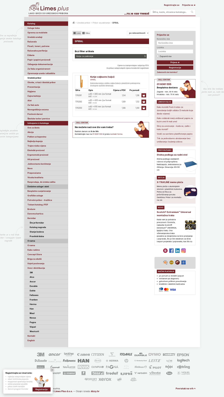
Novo (30, 168)
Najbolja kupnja (35, 141)
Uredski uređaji (34, 37)
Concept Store (34, 254)
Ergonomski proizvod (37, 155)
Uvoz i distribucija (36, 268)
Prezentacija (33, 87)
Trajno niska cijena (36, 146)
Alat (29, 100)
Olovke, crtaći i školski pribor (41, 82)
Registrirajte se (171, 5)
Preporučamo (34, 173)
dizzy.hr (95, 391)
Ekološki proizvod (35, 150)
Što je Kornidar (37, 223)
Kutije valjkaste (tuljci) (102, 76)
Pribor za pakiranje (101, 23)
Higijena (31, 91)
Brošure (31, 209)
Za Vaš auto (33, 105)
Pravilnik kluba (37, 236)
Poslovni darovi (35, 114)
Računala (32, 41)
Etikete (30, 55)
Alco (32, 277)
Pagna (33, 322)
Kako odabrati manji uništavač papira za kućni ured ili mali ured (175, 120)
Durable (33, 286)
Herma (33, 304)
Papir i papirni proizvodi (38, 60)
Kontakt (31, 336)
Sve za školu (33, 127)
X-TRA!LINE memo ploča (170, 182)
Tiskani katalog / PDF (37, 204)
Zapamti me (164, 56)
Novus (33, 318)
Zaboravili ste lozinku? (167, 72)
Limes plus (54, 9)
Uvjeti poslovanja (35, 263)
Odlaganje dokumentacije (40, 64)
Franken (34, 300)
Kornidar (31, 218)
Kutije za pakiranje (110, 56)
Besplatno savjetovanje (39, 191)
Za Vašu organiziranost (38, 69)
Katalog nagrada (38, 227)
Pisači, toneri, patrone (38, 46)
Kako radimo (33, 250)
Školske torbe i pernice (38, 118)
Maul (32, 313)
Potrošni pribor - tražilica (39, 200)
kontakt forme (116, 134)
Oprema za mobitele (37, 32)
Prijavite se (189, 5)
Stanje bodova (37, 232)
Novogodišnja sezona (38, 109)
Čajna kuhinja (34, 96)
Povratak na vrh (184, 388)
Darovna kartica (35, 213)
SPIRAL (93, 80)
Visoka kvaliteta (35, 177)
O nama (31, 245)
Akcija (30, 132)
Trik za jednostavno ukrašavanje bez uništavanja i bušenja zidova (173, 140)
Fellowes (34, 295)
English (31, 340)
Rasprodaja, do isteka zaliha (41, 182)
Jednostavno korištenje (39, 164)
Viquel (33, 327)
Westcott (34, 331)
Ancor (33, 281)
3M (31, 272)
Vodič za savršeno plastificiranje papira (174, 134)
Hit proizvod (33, 159)
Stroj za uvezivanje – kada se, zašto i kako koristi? (173, 127)
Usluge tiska (33, 28)
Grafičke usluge (35, 195)
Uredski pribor (34, 78)
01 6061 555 (97, 134)
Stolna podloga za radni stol (172, 154)
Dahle (32, 290)
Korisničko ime (163, 39)
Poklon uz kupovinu (36, 137)
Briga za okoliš (34, 259)
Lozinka (160, 47)
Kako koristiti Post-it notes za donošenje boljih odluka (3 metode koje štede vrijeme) (175, 110)
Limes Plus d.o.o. (63, 391)
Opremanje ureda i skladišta (41, 73)
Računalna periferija (37, 51)
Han (32, 309)
